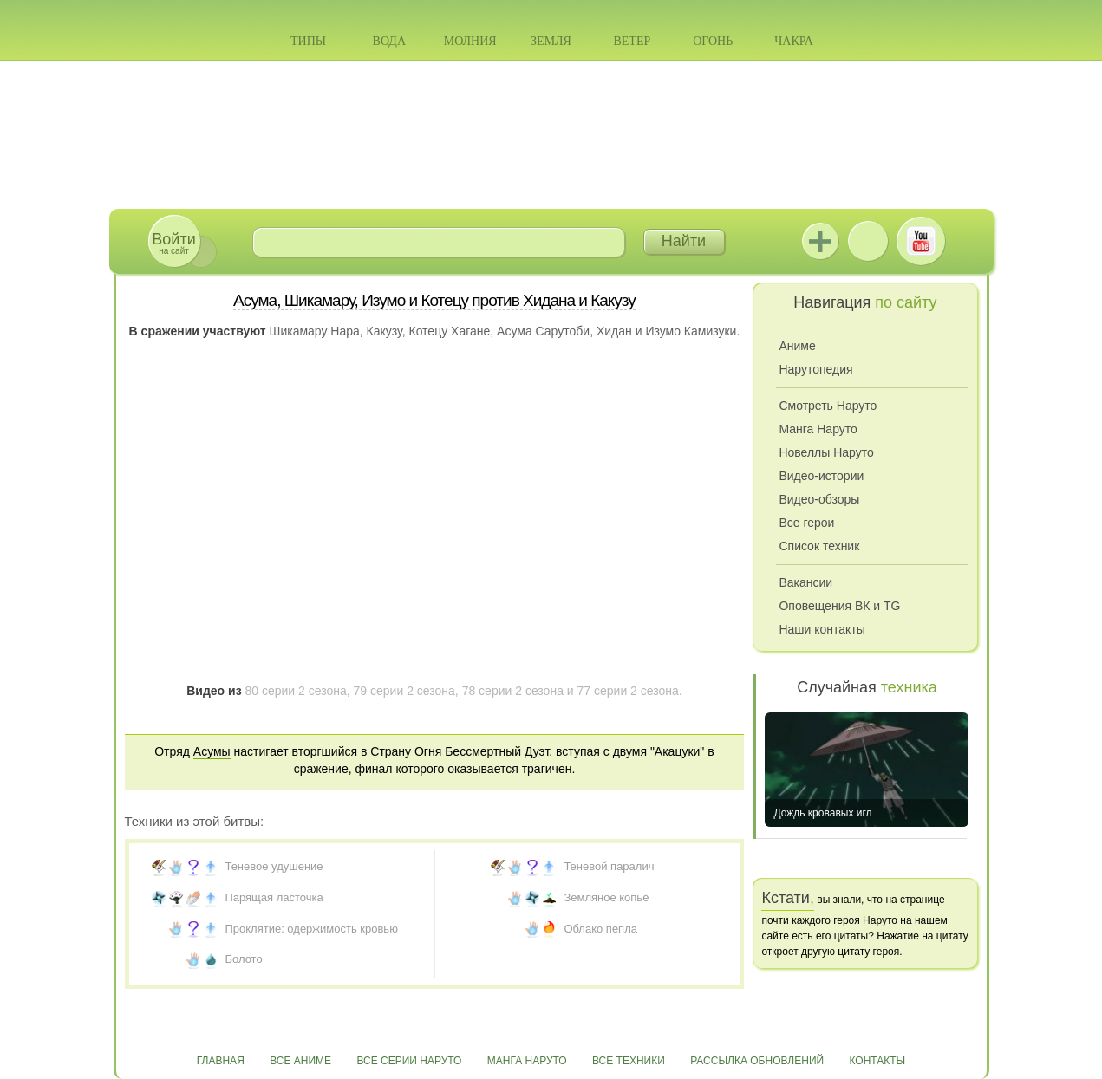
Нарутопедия (815, 369)
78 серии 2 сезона (513, 691)
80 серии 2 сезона (295, 691)
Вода (389, 41)
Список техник (819, 546)
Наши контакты (821, 629)
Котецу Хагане (449, 331)
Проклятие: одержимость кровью (311, 928)
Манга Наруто (818, 429)
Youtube (921, 241)
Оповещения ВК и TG (839, 606)
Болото (243, 958)
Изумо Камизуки (690, 331)
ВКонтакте (868, 241)
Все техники (628, 1061)
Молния (470, 41)
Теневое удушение (274, 866)
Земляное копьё (606, 897)
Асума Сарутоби (543, 331)
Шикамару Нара (315, 331)
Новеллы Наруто (826, 452)
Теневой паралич (609, 866)
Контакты (878, 1061)
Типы (308, 41)
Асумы (212, 751)
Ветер (631, 41)
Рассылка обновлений (757, 1061)
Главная (221, 1061)
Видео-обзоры (819, 499)
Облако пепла (600, 928)
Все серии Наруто (408, 1061)
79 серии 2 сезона (404, 691)
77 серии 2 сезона (628, 691)
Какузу (384, 331)
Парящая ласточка (274, 897)
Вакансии (805, 582)
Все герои (806, 523)
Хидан (614, 331)
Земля (551, 41)
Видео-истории (821, 476)
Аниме (797, 346)
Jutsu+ (820, 241)
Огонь (713, 41)
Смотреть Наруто (828, 406)
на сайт (173, 243)
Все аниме (300, 1061)
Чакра (793, 41)
